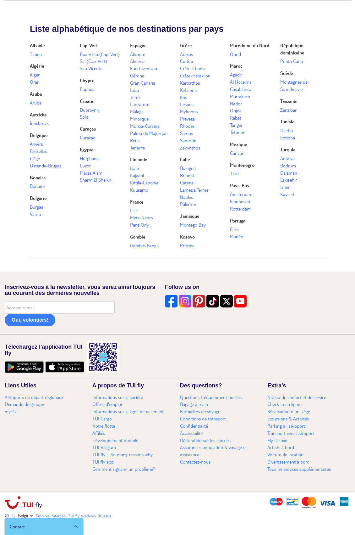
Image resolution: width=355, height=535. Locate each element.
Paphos (87, 89)
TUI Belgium (104, 447)
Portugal (238, 220)
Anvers (36, 144)
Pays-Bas (239, 185)
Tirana (36, 54)
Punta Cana (291, 61)
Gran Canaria (142, 83)
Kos (183, 97)
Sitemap (59, 515)
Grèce (186, 45)
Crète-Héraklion (195, 75)
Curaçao (88, 129)
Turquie (288, 149)
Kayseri (287, 194)
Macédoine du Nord (249, 45)
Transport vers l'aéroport (290, 433)
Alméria (137, 61)
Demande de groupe (24, 404)
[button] (44, 526)
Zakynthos (190, 147)
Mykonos (189, 111)
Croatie (87, 101)
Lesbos (187, 104)
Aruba (36, 94)
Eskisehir (288, 180)
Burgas (36, 207)
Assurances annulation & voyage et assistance (213, 450)
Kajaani (137, 175)
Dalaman (288, 173)
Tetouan (237, 132)
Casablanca (240, 89)
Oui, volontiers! (30, 320)
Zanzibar (288, 110)
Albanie (37, 45)
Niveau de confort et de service (296, 397)
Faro (234, 229)
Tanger (236, 125)
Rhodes (187, 126)
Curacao (88, 137)
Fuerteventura (143, 68)
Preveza (187, 118)
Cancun (237, 153)
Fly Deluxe (277, 440)
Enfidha (287, 137)
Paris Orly (139, 225)
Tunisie (287, 121)
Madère (237, 236)
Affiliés (98, 433)
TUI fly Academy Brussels (89, 515)
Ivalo (134, 168)
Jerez (135, 97)
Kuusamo (139, 190)
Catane (187, 182)
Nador (236, 103)
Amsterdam (241, 194)
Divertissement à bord (288, 462)
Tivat (234, 173)
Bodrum (288, 165)
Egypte (87, 149)
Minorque (139, 118)
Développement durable (115, 440)
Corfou (186, 61)
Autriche (38, 114)
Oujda (236, 110)
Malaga (137, 111)
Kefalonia (189, 90)
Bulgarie (38, 198)
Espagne (138, 45)
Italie (185, 159)
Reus (134, 140)
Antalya (287, 158)
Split (84, 117)
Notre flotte (103, 426)
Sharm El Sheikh (95, 180)
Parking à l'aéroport (286, 426)
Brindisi (187, 175)
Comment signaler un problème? (123, 469)
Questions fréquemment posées (211, 397)
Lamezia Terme (194, 190)
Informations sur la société (117, 397)
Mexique (238, 144)
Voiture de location (285, 454)
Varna (35, 214)
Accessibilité (191, 433)
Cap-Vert (89, 45)
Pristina (187, 245)
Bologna (188, 168)
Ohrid (235, 54)
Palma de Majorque (148, 133)
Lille (134, 210)
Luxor (85, 165)
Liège (35, 158)
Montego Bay (193, 225)
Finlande (138, 159)
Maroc (236, 66)
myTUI (11, 411)
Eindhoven (240, 201)
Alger (35, 74)
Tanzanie (289, 101)
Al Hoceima (241, 82)
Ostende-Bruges (45, 165)
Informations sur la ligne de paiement (128, 411)
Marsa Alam (91, 173)
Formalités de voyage (200, 411)
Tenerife (137, 147)
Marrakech (240, 96)
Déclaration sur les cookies (205, 440)
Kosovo (187, 236)
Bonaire (38, 177)
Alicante (137, 54)
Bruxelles (38, 151)
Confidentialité (194, 426)
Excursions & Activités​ (288, 418)
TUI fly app (103, 462)
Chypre (87, 80)
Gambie (137, 236)
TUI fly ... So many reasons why (122, 454)
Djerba (286, 130)
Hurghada (89, 158)
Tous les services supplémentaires (299, 469)
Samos (186, 133)
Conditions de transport (203, 418)
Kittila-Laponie (144, 182)
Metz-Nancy (141, 217)
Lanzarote (139, 104)
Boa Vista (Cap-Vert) (100, 54)
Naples (186, 197)
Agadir (236, 74)
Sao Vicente (91, 68)
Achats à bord (280, 447)
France (137, 202)
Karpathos (190, 83)
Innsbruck (39, 123)
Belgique (39, 135)
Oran (35, 82)
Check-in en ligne (283, 404)
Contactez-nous (195, 462)
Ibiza (134, 90)
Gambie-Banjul (144, 245)
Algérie (37, 66)
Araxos (186, 54)
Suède (286, 73)
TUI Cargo (102, 418)
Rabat (235, 118)
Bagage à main (194, 404)
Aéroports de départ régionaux (34, 397)
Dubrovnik (90, 110)
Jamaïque (189, 216)
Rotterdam (240, 208)
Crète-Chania (192, 68)
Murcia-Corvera (145, 126)
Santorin (188, 140)
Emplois (42, 515)
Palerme (188, 204)
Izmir (285, 187)
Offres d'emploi (107, 404)
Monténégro (242, 165)
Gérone (137, 75)
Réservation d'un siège (288, 411)
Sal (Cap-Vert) (93, 61)
